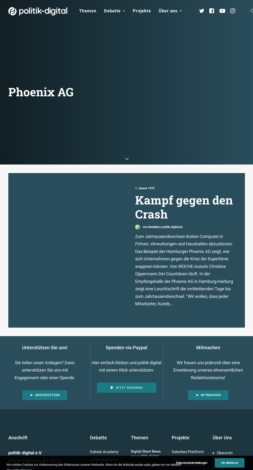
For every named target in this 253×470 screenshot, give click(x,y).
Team (221, 460)
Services (224, 453)
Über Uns (222, 430)
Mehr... (142, 304)
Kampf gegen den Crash (184, 199)
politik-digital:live (104, 451)
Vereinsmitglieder (231, 467)
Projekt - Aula (183, 464)
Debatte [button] (114, 10)
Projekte (142, 10)
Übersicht (225, 445)
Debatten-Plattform (188, 444)
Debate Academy (104, 444)
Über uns (170, 10)
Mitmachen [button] (208, 387)
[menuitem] (88, 11)
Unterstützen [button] (45, 387)
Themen (87, 10)
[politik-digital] (37, 11)
